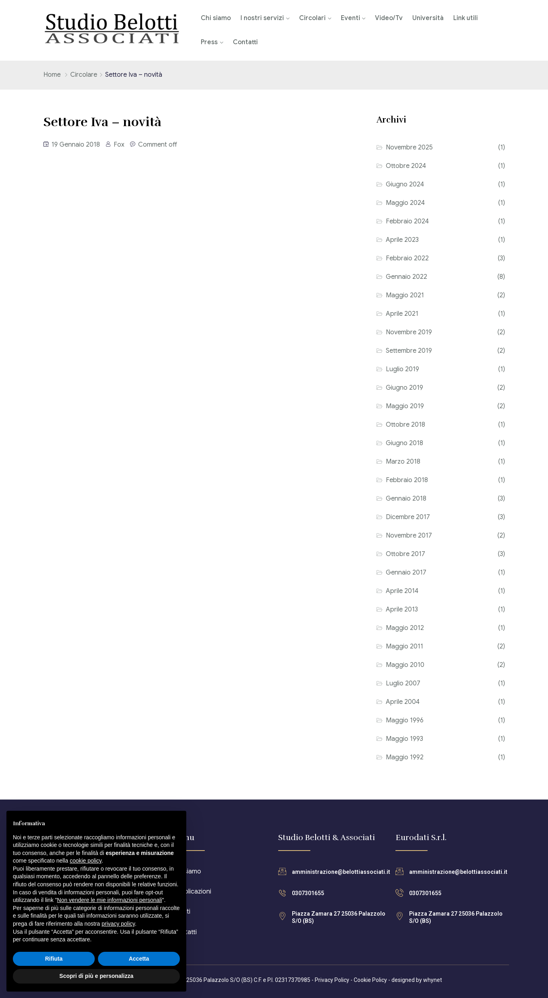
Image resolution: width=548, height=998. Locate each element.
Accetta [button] (139, 958)
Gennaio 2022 (406, 277)
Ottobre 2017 (405, 554)
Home (52, 75)
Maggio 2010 (405, 665)
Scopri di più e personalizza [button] (96, 976)
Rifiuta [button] (54, 958)
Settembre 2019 (409, 351)
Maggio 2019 (405, 406)
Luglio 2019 (402, 369)
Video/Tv (389, 18)
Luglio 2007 (403, 683)
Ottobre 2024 (406, 166)
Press (209, 42)
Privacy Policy (332, 980)
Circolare (83, 75)
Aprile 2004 (403, 702)
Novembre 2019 (409, 332)
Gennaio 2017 (406, 573)
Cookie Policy (370, 980)
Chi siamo (216, 18)
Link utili (465, 18)
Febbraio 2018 (407, 480)
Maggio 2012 (405, 628)
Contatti (245, 42)
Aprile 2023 (402, 240)
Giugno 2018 (404, 443)
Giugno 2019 (404, 388)
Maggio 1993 (404, 739)
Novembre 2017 (409, 536)
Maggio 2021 (405, 295)
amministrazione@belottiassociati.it (341, 872)
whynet (432, 980)
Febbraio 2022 (407, 258)
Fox (119, 145)
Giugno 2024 (405, 184)
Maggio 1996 (405, 720)
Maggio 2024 (405, 203)
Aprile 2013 (402, 609)
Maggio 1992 (405, 757)
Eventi (350, 18)
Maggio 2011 (404, 646)
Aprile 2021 (402, 314)
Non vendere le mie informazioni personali (109, 900)
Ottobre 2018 (405, 425)
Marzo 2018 (403, 462)
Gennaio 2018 (406, 499)
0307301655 (308, 893)
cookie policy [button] (86, 860)
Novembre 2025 (409, 147)
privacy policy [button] (118, 923)
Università (428, 18)
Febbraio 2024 (407, 221)
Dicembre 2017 (408, 517)
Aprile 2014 (402, 591)
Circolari (312, 18)
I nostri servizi (262, 18)
